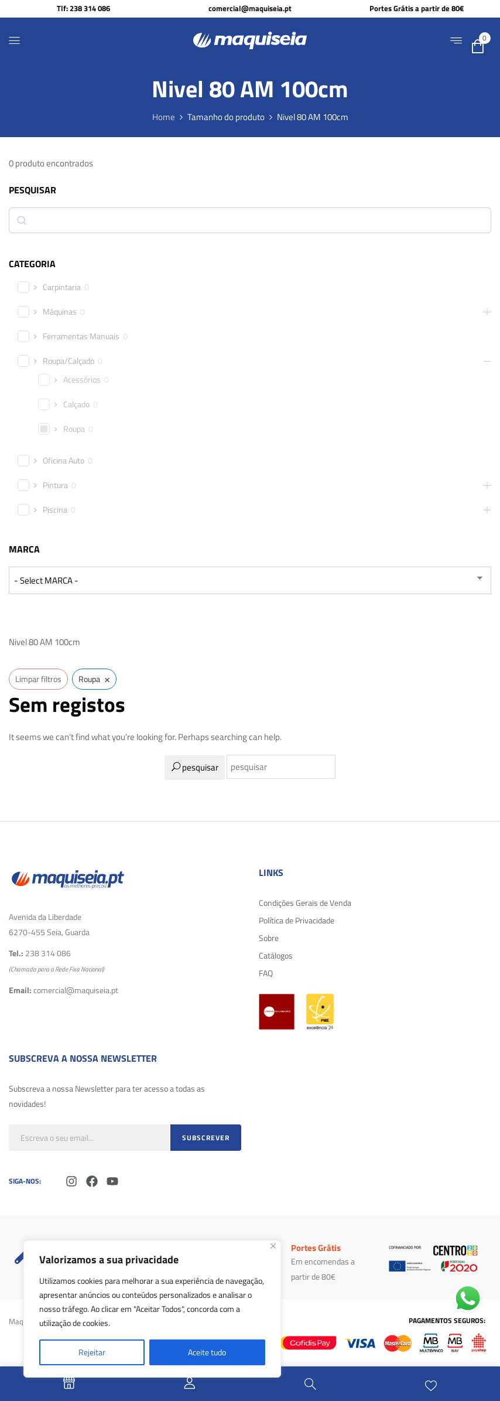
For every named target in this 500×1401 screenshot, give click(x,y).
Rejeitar (91, 1352)
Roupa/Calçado (68, 361)
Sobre (269, 938)
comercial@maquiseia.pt (250, 8)
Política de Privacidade (296, 920)
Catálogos (276, 955)
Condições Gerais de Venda (305, 902)
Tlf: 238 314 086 (83, 8)
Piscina (55, 510)
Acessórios (82, 379)
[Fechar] (273, 1246)
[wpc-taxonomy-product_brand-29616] (250, 580)
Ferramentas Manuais (81, 336)
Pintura (55, 485)
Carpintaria (62, 287)
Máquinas (60, 311)
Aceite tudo (207, 1352)
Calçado (76, 404)
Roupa (74, 429)
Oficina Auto (63, 460)
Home (163, 117)
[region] (152, 1309)
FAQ (266, 973)
